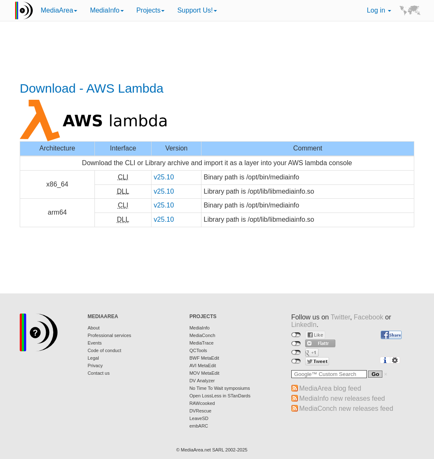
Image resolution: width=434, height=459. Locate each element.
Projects (150, 10)
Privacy (95, 365)
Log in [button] (379, 10)
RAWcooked (202, 403)
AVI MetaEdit (202, 365)
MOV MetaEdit (204, 373)
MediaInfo (106, 10)
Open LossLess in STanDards (220, 395)
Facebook (368, 317)
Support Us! (197, 10)
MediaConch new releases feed (346, 408)
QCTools (198, 350)
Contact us (99, 373)
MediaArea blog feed (330, 388)
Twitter (340, 317)
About (94, 327)
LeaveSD (198, 418)
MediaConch (202, 335)
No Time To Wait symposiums (219, 388)
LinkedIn (304, 324)
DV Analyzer (202, 380)
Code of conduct (104, 350)
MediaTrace (201, 342)
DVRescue (200, 410)
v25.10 (164, 177)
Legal (93, 357)
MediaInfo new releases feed (342, 398)
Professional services (109, 335)
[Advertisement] (217, 52)
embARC (198, 425)
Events (95, 342)
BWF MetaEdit (204, 357)
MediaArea (59, 10)
